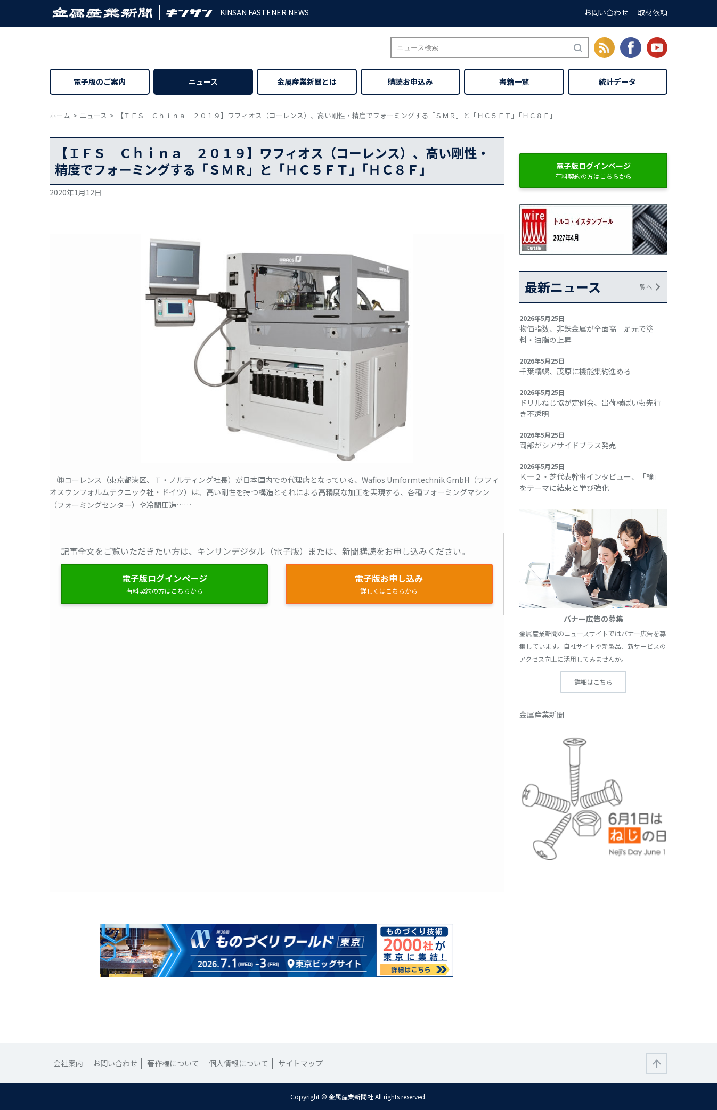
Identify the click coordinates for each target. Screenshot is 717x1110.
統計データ (617, 81)
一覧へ (643, 286)
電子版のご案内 (100, 81)
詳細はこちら (593, 681)
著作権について (173, 1063)
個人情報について (238, 1063)
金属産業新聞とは (307, 81)
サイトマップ (300, 1063)
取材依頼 (652, 12)
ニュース (203, 81)
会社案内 (68, 1063)
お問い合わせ (606, 12)
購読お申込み (410, 81)
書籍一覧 (514, 81)
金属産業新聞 (541, 714)
